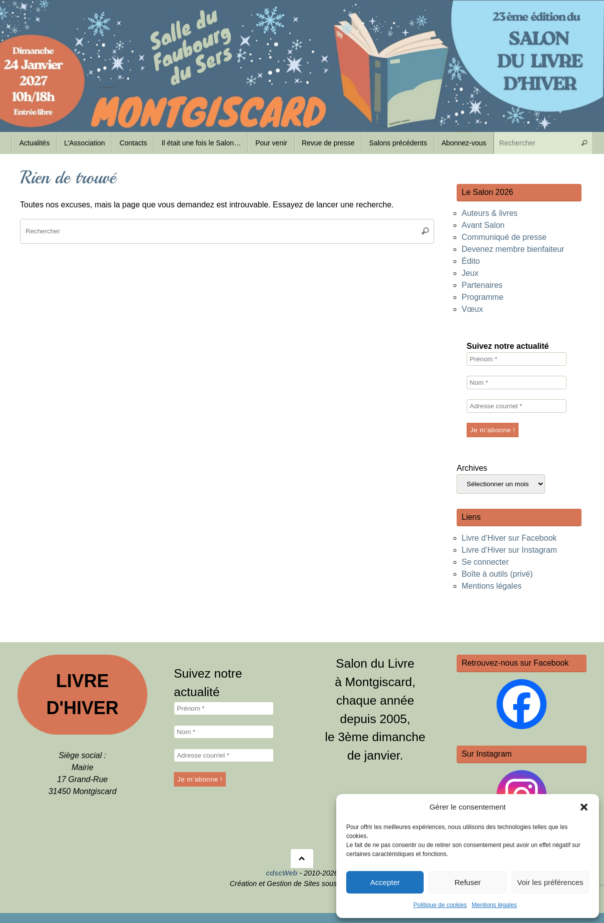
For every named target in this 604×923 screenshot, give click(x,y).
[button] (584, 807)
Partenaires (482, 285)
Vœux (472, 309)
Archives (472, 468)
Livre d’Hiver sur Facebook (509, 538)
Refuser (468, 882)
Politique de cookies (440, 905)
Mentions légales (494, 905)
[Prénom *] (517, 359)
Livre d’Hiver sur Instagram (509, 550)
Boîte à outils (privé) (497, 574)
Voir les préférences (550, 882)
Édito (471, 261)
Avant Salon (483, 225)
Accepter (385, 882)
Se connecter (485, 562)
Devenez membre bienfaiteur (513, 249)
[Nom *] (517, 382)
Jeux (470, 273)
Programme (483, 297)
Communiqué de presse (504, 237)
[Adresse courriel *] (517, 406)
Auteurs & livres (490, 213)
